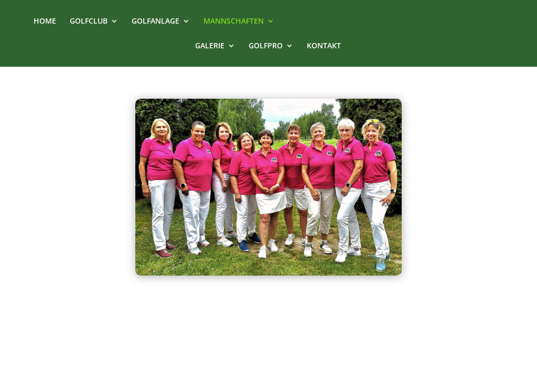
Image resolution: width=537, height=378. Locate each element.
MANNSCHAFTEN (233, 21)
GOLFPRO (266, 46)
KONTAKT (324, 46)
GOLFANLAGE (155, 21)
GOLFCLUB (89, 21)
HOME (45, 21)
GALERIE (209, 46)
